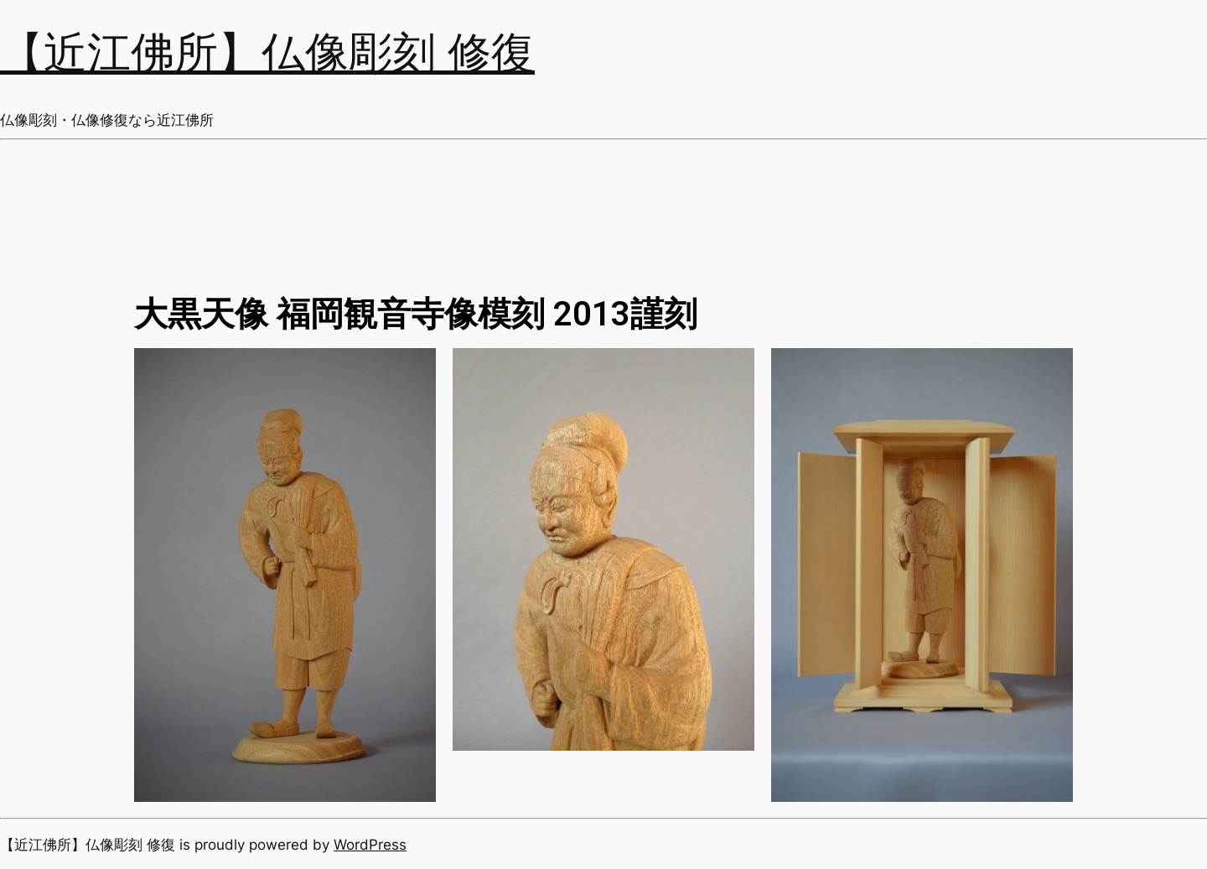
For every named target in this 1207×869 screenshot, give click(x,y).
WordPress (370, 844)
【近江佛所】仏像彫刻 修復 (267, 54)
